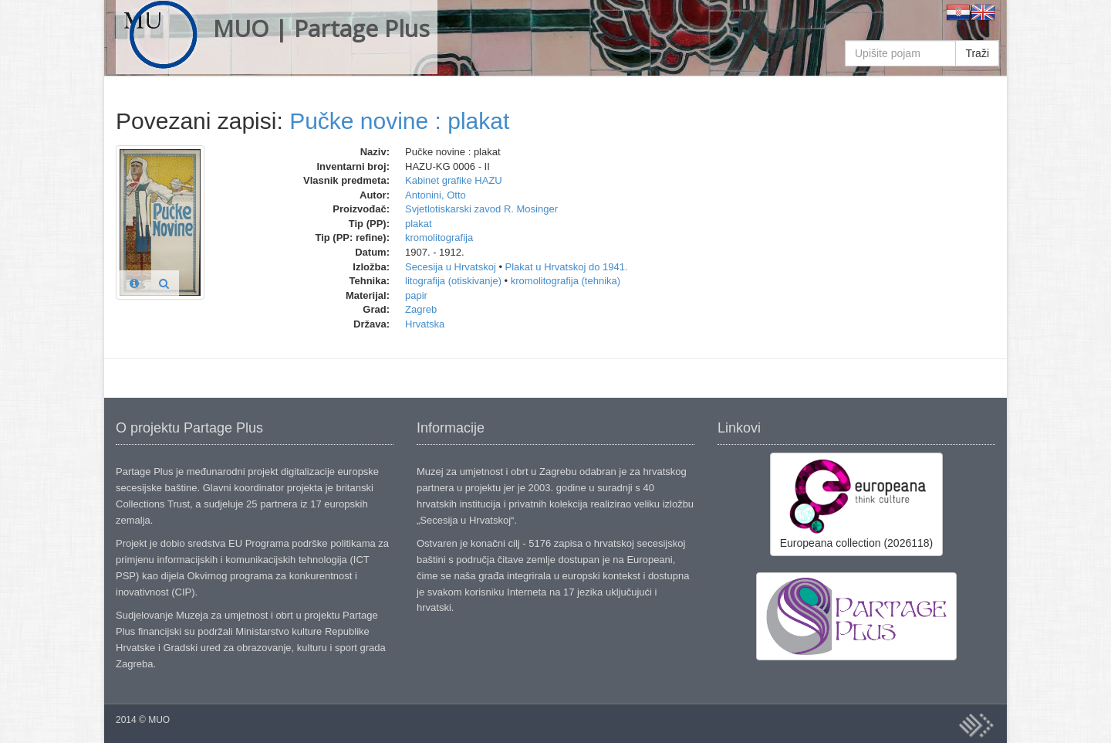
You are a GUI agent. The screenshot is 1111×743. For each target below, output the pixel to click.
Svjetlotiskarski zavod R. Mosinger (481, 209)
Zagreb (421, 309)
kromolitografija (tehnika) (565, 281)
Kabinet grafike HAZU (453, 180)
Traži (977, 53)
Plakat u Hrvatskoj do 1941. (566, 267)
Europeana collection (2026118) (856, 503)
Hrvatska (424, 324)
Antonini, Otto (435, 195)
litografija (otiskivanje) (453, 281)
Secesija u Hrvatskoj (450, 267)
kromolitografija (439, 237)
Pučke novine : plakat (399, 121)
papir (416, 295)
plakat (418, 223)
